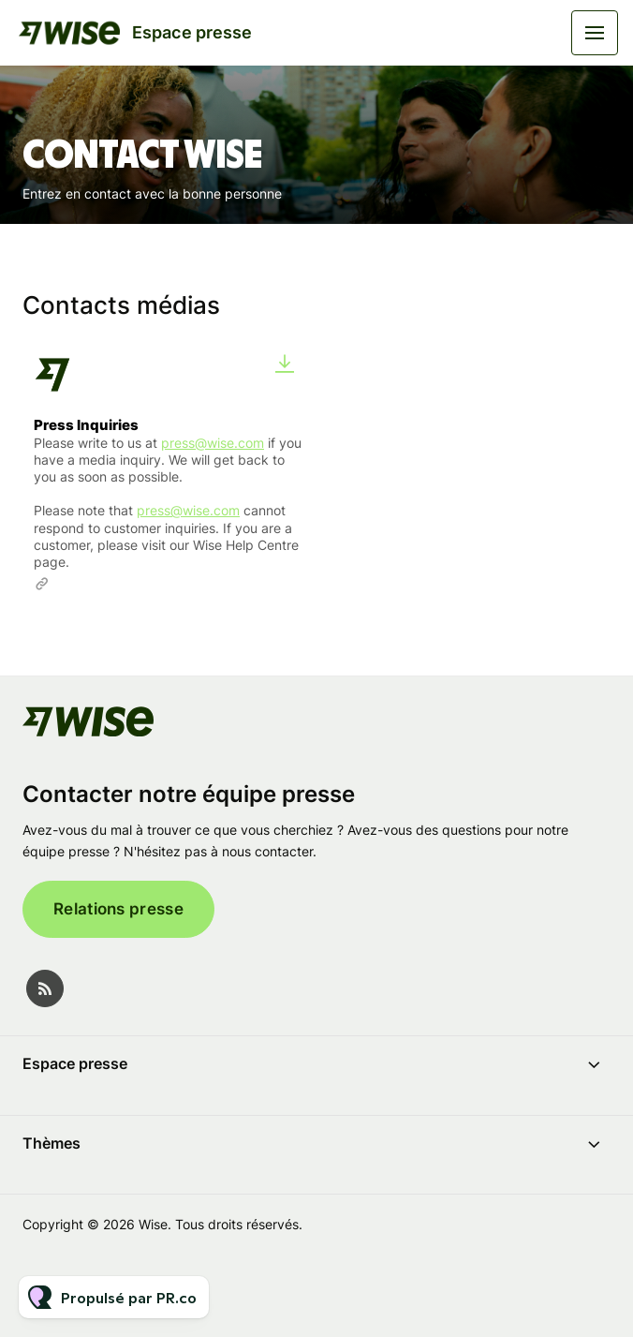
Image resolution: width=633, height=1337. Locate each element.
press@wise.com (212, 443)
